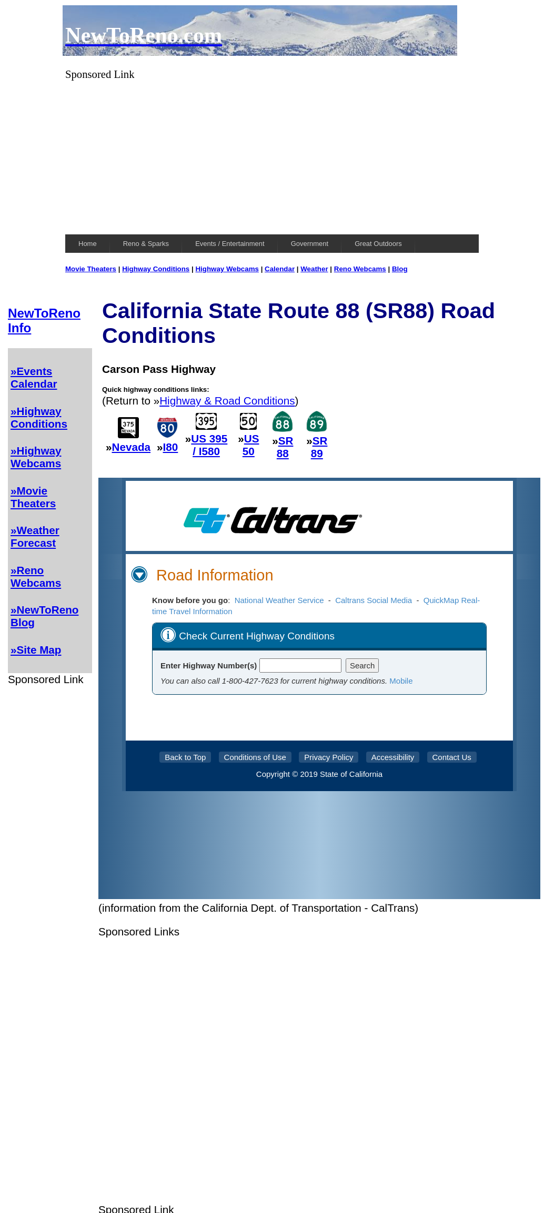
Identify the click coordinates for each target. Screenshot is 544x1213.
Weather (314, 269)
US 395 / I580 (209, 444)
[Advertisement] (272, 154)
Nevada (131, 447)
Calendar (280, 269)
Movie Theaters (90, 269)
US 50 (251, 444)
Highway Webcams (227, 269)
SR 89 (319, 447)
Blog (400, 269)
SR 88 (285, 447)
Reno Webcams (360, 269)
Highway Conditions (155, 269)
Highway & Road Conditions (227, 401)
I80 (170, 447)
